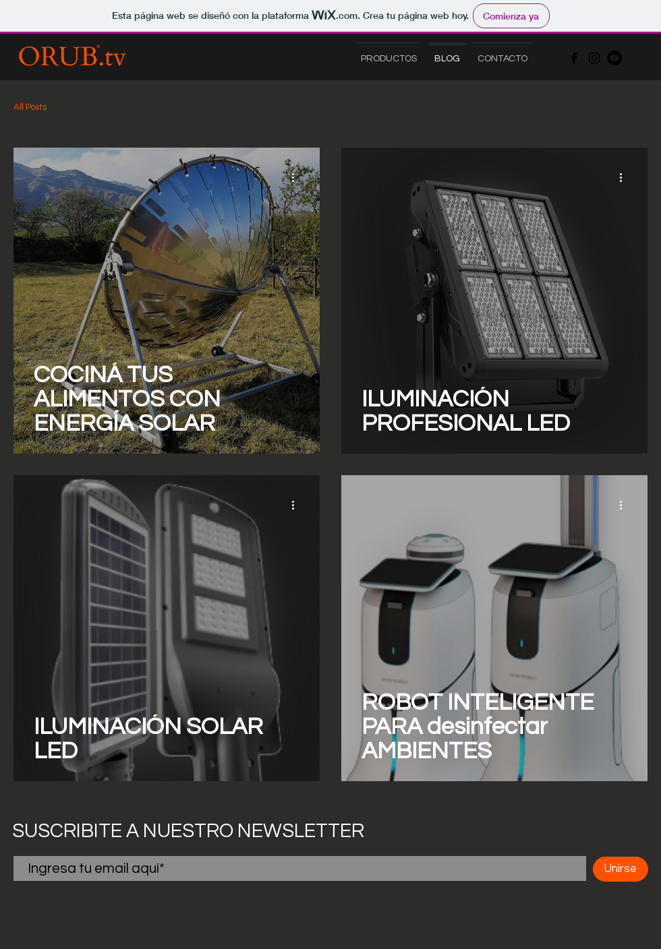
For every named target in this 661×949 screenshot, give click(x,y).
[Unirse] (620, 869)
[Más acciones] (297, 177)
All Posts (30, 107)
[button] (630, 109)
